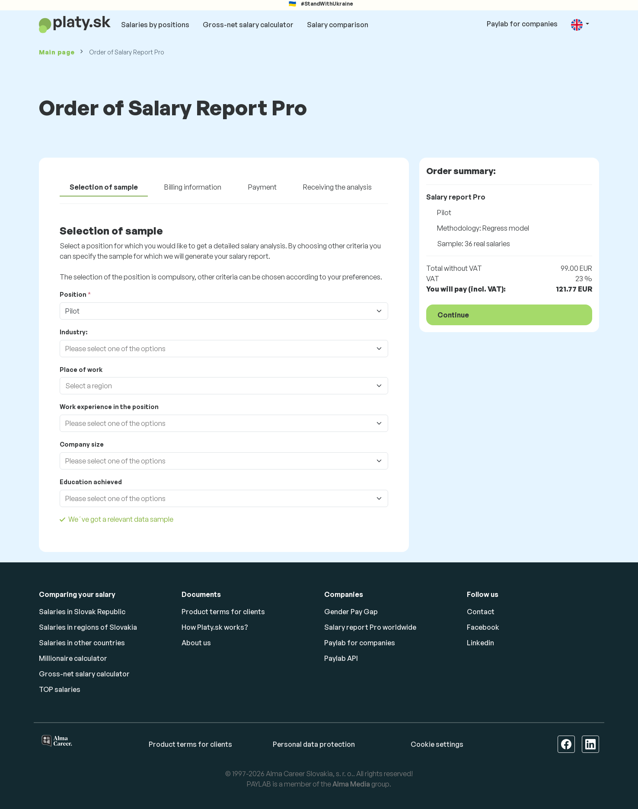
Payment (262, 187)
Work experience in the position (109, 406)
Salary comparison (337, 24)
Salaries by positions (155, 24)
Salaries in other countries (82, 642)
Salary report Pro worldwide (370, 627)
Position (73, 294)
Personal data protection (314, 744)
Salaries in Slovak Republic (82, 611)
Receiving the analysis (337, 187)
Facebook (483, 627)
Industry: (73, 332)
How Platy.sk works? (215, 627)
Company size (82, 444)
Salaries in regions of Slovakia (88, 627)
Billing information (192, 187)
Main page (56, 52)
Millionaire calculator (73, 658)
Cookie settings (437, 744)
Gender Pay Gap (351, 611)
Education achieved (91, 481)
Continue (453, 315)
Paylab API (341, 658)
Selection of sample (104, 187)
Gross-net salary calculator (248, 24)
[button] (580, 24)
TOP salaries (59, 689)
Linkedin (480, 642)
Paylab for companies (522, 23)
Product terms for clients (223, 611)
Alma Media (351, 784)
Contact (480, 611)
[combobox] (215, 348)
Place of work (81, 369)
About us (196, 642)
